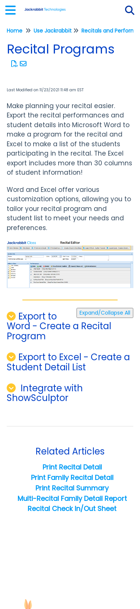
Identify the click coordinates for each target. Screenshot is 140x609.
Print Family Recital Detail (72, 477)
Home (14, 30)
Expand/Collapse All (105, 312)
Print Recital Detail (72, 467)
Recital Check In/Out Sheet (72, 508)
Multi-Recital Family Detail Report (72, 498)
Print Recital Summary (72, 488)
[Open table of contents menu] (13, 9)
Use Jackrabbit (53, 30)
